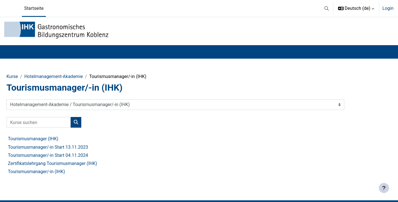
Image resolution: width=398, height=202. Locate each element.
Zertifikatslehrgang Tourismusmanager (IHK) (52, 163)
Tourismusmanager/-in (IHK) (36, 171)
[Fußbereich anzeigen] (384, 188)
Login (388, 8)
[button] (326, 8)
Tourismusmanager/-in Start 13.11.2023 (48, 147)
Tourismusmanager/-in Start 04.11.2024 (48, 155)
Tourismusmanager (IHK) (33, 138)
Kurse (12, 76)
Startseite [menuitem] (34, 8)
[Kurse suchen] (38, 122)
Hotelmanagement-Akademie (53, 76)
